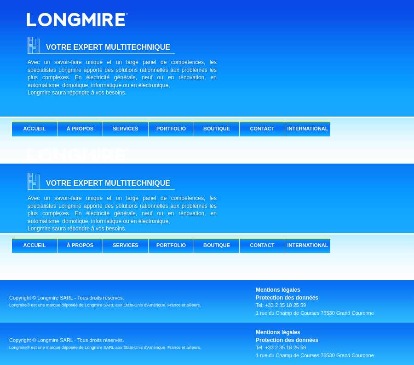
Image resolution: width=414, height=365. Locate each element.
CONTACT (262, 128)
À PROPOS (80, 128)
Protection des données (287, 297)
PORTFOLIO (171, 128)
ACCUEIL (34, 128)
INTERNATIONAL (307, 128)
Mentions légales (278, 290)
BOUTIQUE (216, 128)
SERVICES (125, 128)
